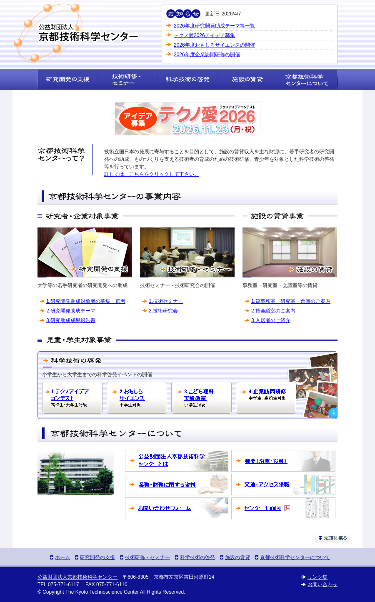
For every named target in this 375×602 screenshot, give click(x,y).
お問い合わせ (323, 584)
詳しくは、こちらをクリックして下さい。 (151, 174)
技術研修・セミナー (147, 557)
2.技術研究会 (163, 311)
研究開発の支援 (97, 557)
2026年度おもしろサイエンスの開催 (214, 44)
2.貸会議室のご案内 (273, 311)
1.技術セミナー (166, 301)
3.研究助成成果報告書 (70, 320)
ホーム (62, 557)
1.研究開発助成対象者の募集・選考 (85, 301)
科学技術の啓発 (197, 557)
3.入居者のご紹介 (270, 320)
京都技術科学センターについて (295, 557)
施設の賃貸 (237, 557)
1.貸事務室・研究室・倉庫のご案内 (290, 301)
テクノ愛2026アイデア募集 (204, 35)
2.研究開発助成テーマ (70, 311)
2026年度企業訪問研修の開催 (207, 54)
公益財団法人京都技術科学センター (78, 577)
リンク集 (318, 577)
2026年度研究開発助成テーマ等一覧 (214, 25)
